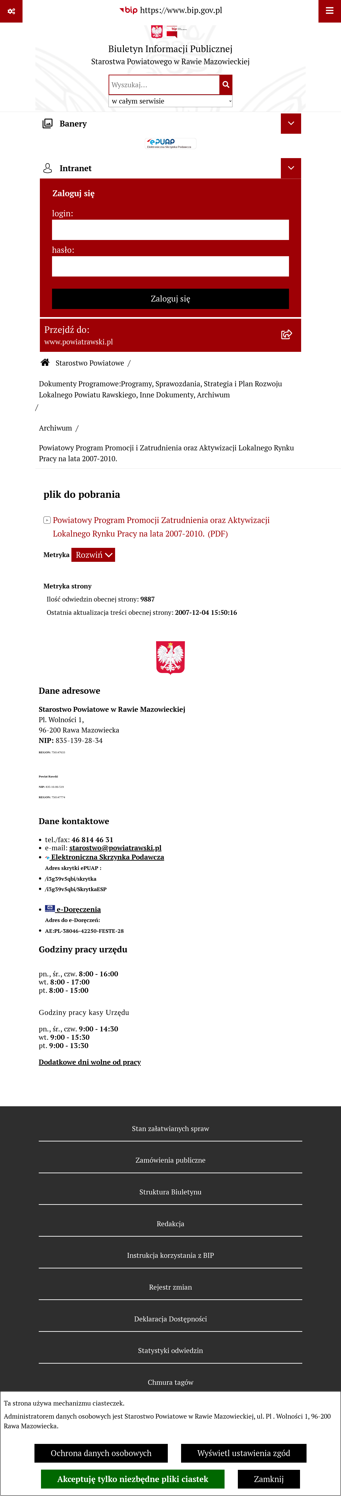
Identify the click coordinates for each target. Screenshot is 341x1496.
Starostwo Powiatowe (90, 363)
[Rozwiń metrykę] (93, 555)
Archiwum (55, 428)
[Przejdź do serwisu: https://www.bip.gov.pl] (170, 10)
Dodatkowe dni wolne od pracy (90, 1062)
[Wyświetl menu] (329, 11)
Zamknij (269, 1479)
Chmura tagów (170, 1382)
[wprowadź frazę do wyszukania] (164, 85)
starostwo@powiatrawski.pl (115, 847)
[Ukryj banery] (291, 123)
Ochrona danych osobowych (101, 1453)
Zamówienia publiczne (171, 1160)
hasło (62, 250)
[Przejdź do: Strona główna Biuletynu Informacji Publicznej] (45, 363)
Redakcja (170, 1223)
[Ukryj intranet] (291, 168)
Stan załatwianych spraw (170, 1128)
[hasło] (170, 266)
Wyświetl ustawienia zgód (243, 1453)
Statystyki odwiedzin (170, 1350)
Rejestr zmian (170, 1287)
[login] (170, 230)
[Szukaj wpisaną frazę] (226, 85)
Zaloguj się (170, 298)
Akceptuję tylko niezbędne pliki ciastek (132, 1479)
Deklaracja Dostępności (170, 1318)
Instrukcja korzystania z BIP (170, 1255)
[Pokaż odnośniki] (11, 11)
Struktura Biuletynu (170, 1191)
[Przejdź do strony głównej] (170, 47)
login (61, 213)
